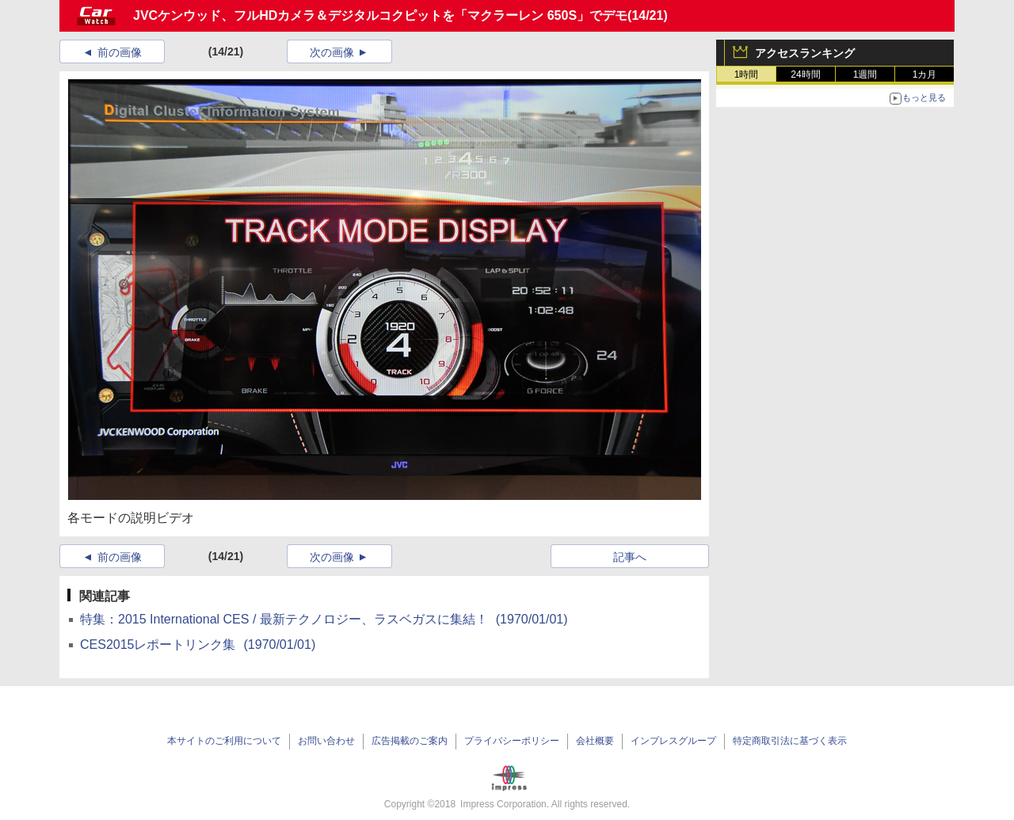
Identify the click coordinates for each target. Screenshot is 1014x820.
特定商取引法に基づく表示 (790, 740)
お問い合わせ (326, 740)
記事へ (629, 557)
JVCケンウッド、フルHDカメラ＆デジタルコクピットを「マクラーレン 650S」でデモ (380, 15)
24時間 (805, 74)
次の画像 (332, 52)
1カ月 (925, 74)
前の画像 (119, 52)
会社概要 (595, 740)
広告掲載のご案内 (410, 740)
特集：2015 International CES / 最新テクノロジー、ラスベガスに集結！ (324, 619)
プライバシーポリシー (511, 740)
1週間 (865, 74)
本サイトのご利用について (224, 740)
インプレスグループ (673, 740)
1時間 (746, 74)
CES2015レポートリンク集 (197, 644)
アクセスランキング (805, 53)
